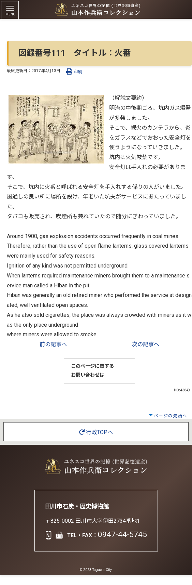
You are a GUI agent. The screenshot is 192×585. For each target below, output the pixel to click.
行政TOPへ (96, 432)
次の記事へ (145, 344)
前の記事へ (53, 344)
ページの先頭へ (170, 415)
